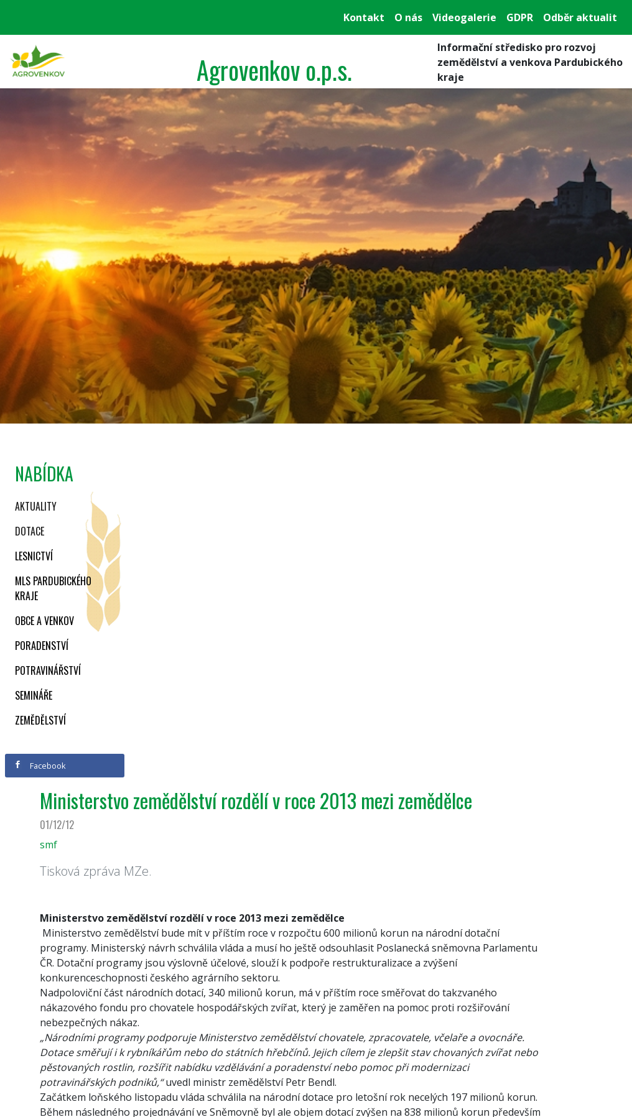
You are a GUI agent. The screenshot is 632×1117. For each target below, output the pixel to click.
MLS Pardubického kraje (53, 588)
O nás (408, 17)
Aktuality (36, 506)
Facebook (40, 765)
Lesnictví (34, 556)
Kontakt (363, 17)
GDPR (519, 17)
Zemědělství (40, 720)
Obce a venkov (44, 620)
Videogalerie (464, 17)
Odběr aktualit (580, 17)
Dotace (29, 531)
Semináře (33, 695)
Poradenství (41, 645)
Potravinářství (48, 670)
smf (48, 844)
